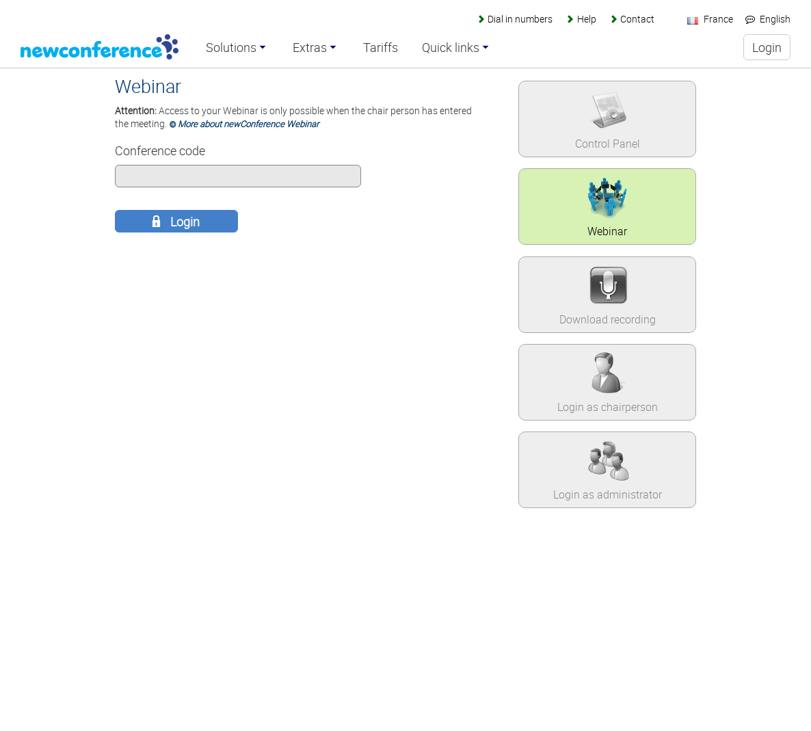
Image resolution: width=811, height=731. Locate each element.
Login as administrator (607, 494)
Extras (310, 47)
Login (184, 221)
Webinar (607, 231)
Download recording (607, 319)
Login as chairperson (607, 406)
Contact (637, 18)
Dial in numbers (520, 18)
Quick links (450, 47)
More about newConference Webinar (248, 124)
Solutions (231, 47)
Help (586, 18)
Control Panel (607, 143)
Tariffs (380, 47)
